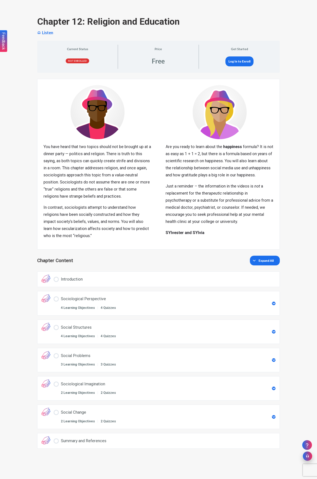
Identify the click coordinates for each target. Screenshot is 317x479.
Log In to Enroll (239, 61)
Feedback (3, 41)
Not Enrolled (77, 60)
